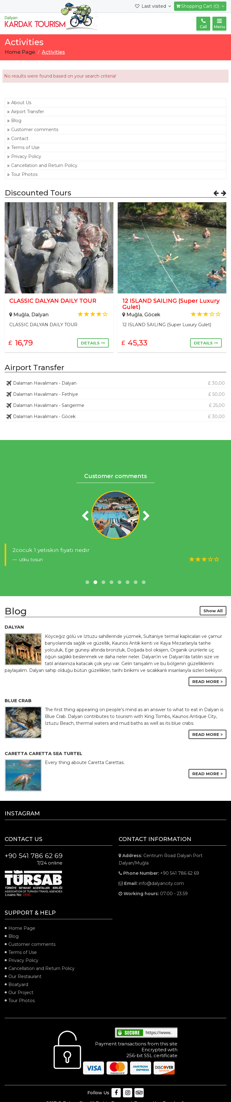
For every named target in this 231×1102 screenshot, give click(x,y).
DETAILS (93, 342)
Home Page (21, 928)
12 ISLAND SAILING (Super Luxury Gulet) (171, 303)
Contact (17, 138)
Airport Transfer (25, 111)
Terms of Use (23, 147)
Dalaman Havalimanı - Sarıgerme (115, 405)
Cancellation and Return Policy (42, 165)
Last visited (153, 6)
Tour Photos (22, 174)
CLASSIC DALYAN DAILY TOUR (52, 300)
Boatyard (18, 984)
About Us (19, 102)
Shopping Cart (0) (200, 6)
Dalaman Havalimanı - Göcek (115, 416)
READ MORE (207, 681)
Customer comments (32, 129)
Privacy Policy (24, 156)
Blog (14, 120)
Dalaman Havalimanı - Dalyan (115, 383)
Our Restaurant (24, 976)
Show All (213, 610)
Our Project (20, 992)
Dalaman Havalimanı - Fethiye (115, 394)
